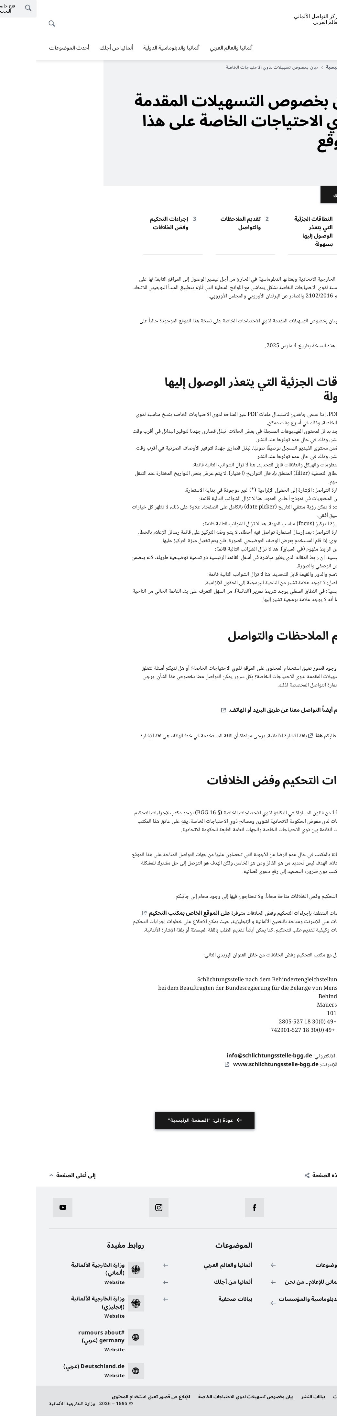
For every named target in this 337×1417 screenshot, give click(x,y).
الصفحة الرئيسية (304, 67)
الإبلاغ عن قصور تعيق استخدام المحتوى (115, 1397)
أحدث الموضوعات (33, 48)
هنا (283, 736)
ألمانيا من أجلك (80, 48)
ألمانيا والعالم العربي (195, 48)
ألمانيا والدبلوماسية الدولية (135, 48)
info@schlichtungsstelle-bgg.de (233, 1056)
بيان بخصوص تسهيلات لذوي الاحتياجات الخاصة (209, 1397)
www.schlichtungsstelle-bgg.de (239, 1065)
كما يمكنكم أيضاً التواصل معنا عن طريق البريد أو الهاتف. (257, 710)
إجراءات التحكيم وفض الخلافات (133, 223)
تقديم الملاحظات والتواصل (204, 223)
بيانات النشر (277, 1397)
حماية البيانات (310, 1397)
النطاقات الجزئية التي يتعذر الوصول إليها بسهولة (277, 231)
